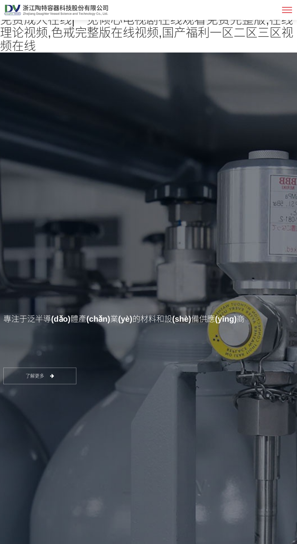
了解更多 (40, 376)
